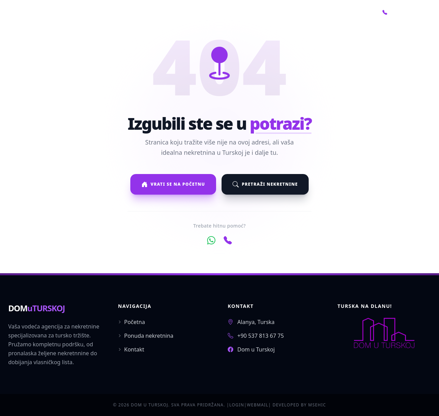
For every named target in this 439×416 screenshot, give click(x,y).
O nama (321, 12)
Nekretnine (281, 12)
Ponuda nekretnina (146, 335)
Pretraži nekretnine (265, 184)
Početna (239, 12)
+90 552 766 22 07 (406, 12)
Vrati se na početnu (173, 184)
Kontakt (357, 12)
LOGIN (236, 405)
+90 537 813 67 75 (260, 335)
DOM (36, 308)
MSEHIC (317, 405)
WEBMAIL (258, 405)
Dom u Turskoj (256, 349)
